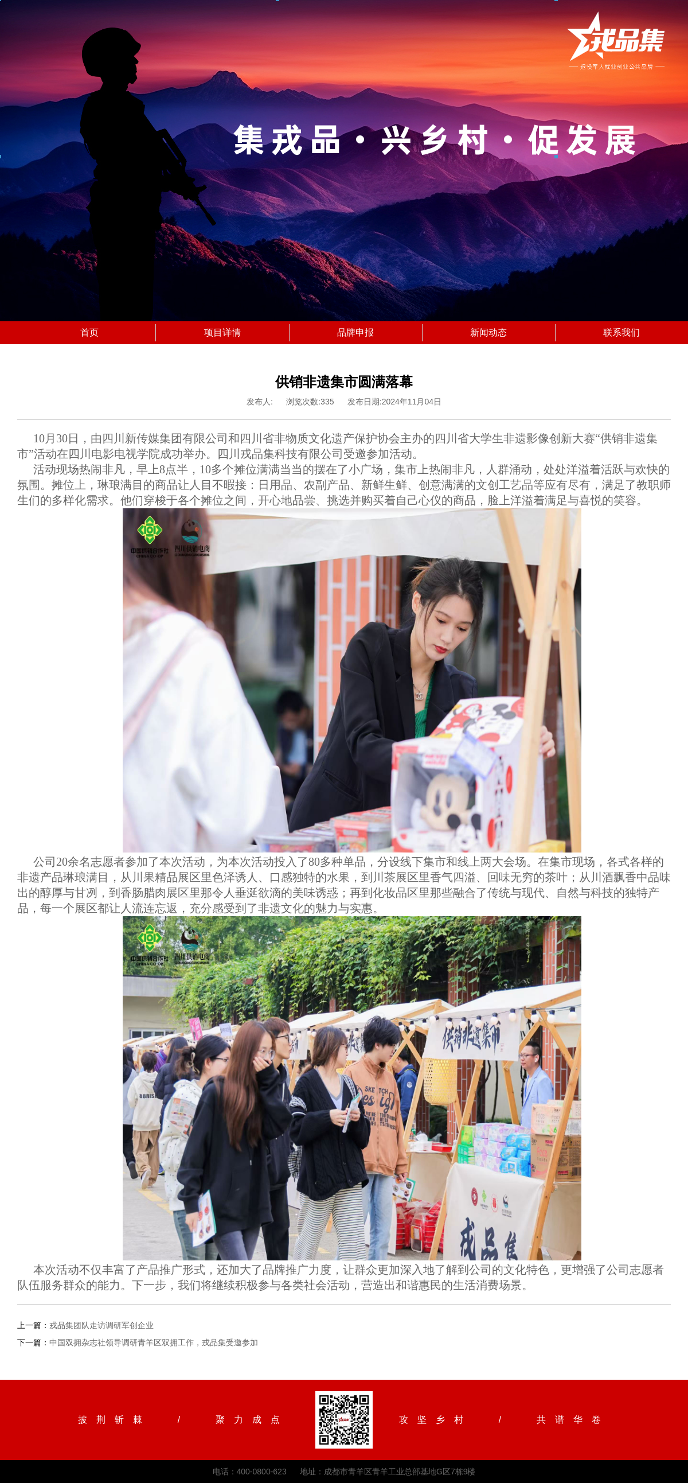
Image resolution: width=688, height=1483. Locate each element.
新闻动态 (488, 332)
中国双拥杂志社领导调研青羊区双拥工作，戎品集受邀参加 (153, 1342)
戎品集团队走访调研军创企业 (101, 1325)
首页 (89, 332)
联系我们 (621, 332)
